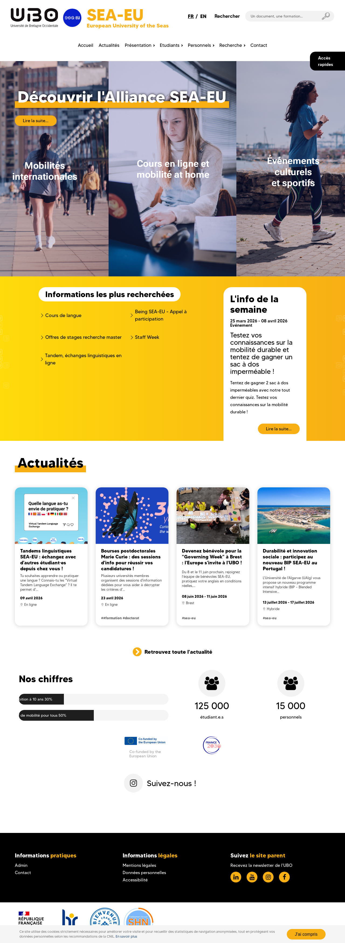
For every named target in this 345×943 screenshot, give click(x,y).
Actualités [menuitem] (109, 45)
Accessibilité (135, 879)
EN (203, 16)
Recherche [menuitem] (230, 45)
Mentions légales (139, 865)
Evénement (241, 325)
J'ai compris (306, 934)
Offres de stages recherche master (83, 337)
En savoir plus (126, 936)
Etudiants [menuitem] (170, 45)
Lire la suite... (36, 120)
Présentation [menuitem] (138, 45)
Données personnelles (144, 872)
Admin (21, 865)
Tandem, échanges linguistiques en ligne (83, 359)
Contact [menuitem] (258, 45)
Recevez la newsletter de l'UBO (261, 865)
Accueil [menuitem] (85, 45)
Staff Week (147, 337)
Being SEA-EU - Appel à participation (161, 315)
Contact (23, 872)
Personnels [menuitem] (199, 45)
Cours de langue (63, 315)
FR (191, 16)
